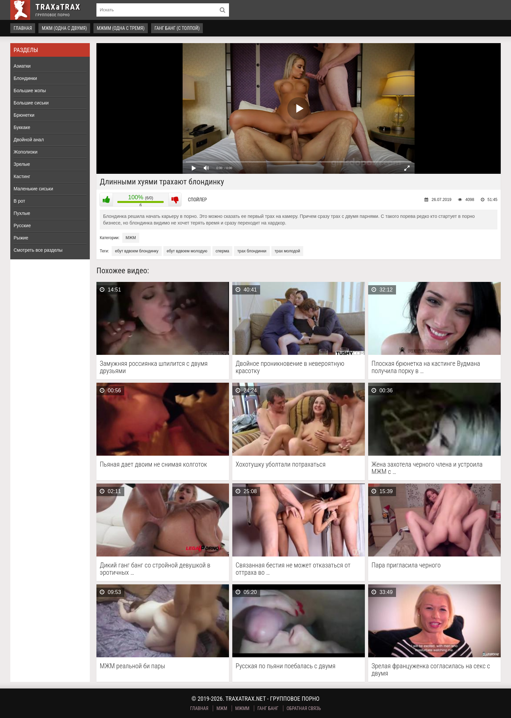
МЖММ (242, 708)
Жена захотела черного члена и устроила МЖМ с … (427, 468)
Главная (23, 28)
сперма (222, 251)
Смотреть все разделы (38, 250)
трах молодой (287, 251)
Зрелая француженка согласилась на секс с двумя (430, 669)
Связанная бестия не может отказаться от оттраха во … (293, 568)
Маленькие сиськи (33, 188)
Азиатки (22, 66)
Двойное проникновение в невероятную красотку (290, 367)
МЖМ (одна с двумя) (64, 28)
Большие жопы (30, 90)
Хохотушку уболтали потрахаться (280, 464)
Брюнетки (24, 115)
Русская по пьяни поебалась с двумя (285, 666)
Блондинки (25, 78)
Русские (22, 225)
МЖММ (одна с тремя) (120, 28)
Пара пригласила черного (406, 565)
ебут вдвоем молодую (187, 251)
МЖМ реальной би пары (132, 666)
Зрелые (22, 164)
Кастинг (22, 176)
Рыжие (21, 237)
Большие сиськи (31, 102)
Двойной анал (29, 139)
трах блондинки (251, 251)
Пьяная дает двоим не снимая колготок (153, 464)
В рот (19, 201)
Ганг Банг (268, 708)
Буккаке (22, 127)
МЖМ (131, 237)
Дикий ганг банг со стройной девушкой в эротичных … (155, 568)
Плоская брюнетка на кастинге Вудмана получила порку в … (425, 367)
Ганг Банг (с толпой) (176, 28)
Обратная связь (304, 708)
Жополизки (25, 152)
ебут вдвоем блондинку (136, 251)
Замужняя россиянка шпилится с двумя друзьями (154, 367)
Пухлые (22, 213)
